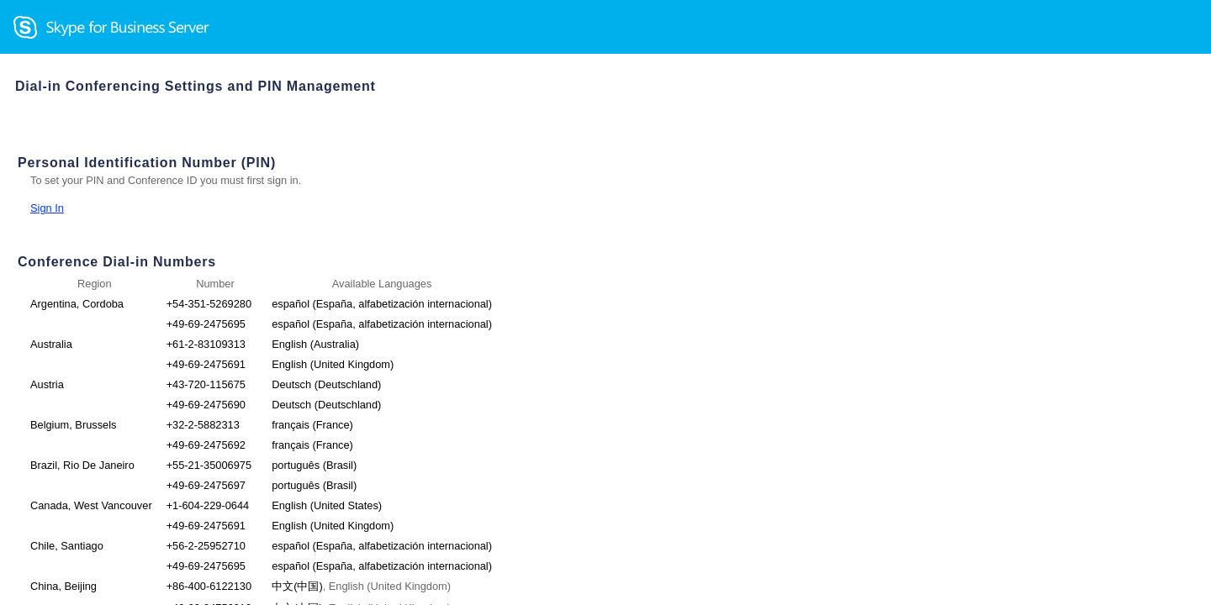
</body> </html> (605, 302)
